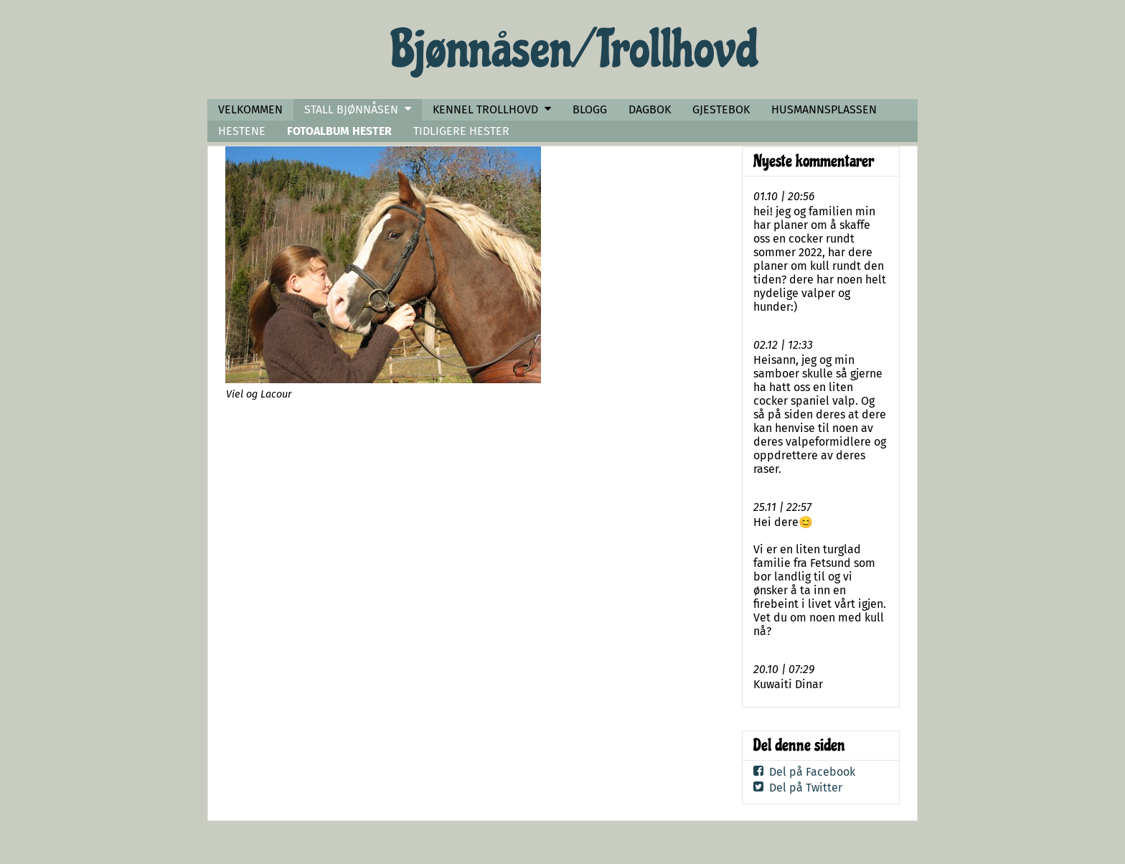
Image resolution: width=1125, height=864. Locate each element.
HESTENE (241, 131)
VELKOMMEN (250, 109)
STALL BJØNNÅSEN (351, 109)
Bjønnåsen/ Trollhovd (574, 49)
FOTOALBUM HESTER (339, 131)
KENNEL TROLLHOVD (485, 109)
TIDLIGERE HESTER (461, 131)
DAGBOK (650, 109)
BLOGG (590, 109)
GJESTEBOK (721, 109)
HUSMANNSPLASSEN (824, 109)
